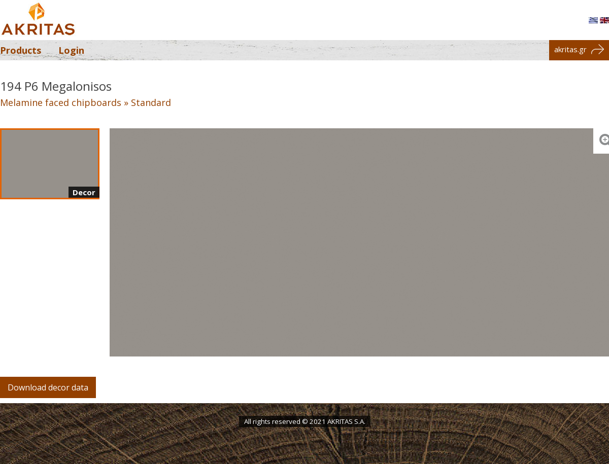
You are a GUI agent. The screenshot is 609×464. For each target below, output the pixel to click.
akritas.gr (579, 49)
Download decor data (48, 387)
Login (71, 50)
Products (20, 50)
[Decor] (49, 163)
